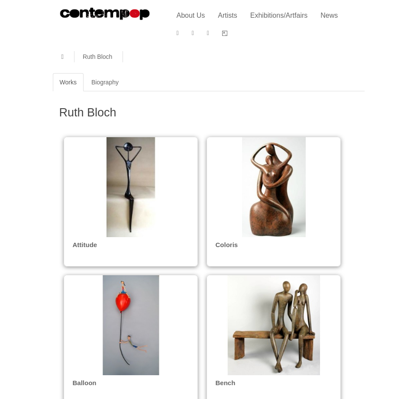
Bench (224, 381)
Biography (105, 82)
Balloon (85, 381)
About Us (191, 15)
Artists (227, 15)
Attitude (85, 244)
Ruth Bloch (97, 56)
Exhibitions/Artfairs (279, 15)
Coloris (224, 244)
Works (68, 82)
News (329, 15)
